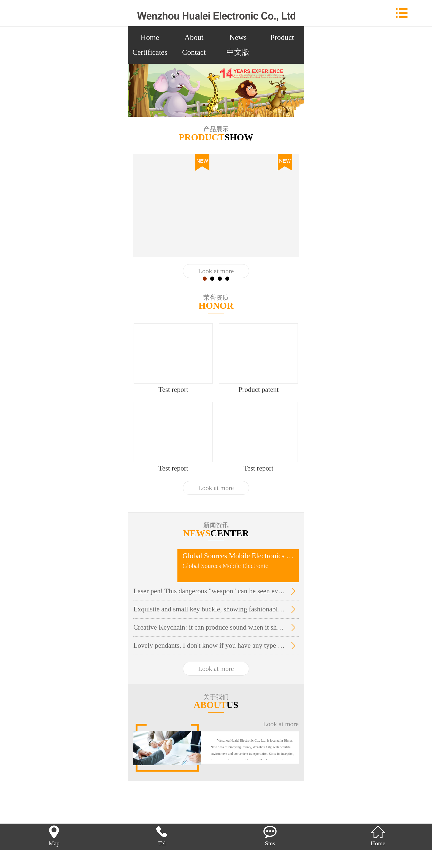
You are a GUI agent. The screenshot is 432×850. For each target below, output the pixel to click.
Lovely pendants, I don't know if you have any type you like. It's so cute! (209, 645)
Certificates (149, 52)
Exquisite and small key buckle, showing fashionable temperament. (209, 609)
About (194, 37)
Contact (194, 52)
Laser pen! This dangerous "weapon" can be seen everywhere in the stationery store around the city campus (209, 591)
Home (150, 37)
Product (282, 37)
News (238, 37)
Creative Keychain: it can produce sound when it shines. (209, 627)
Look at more (216, 271)
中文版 (238, 52)
